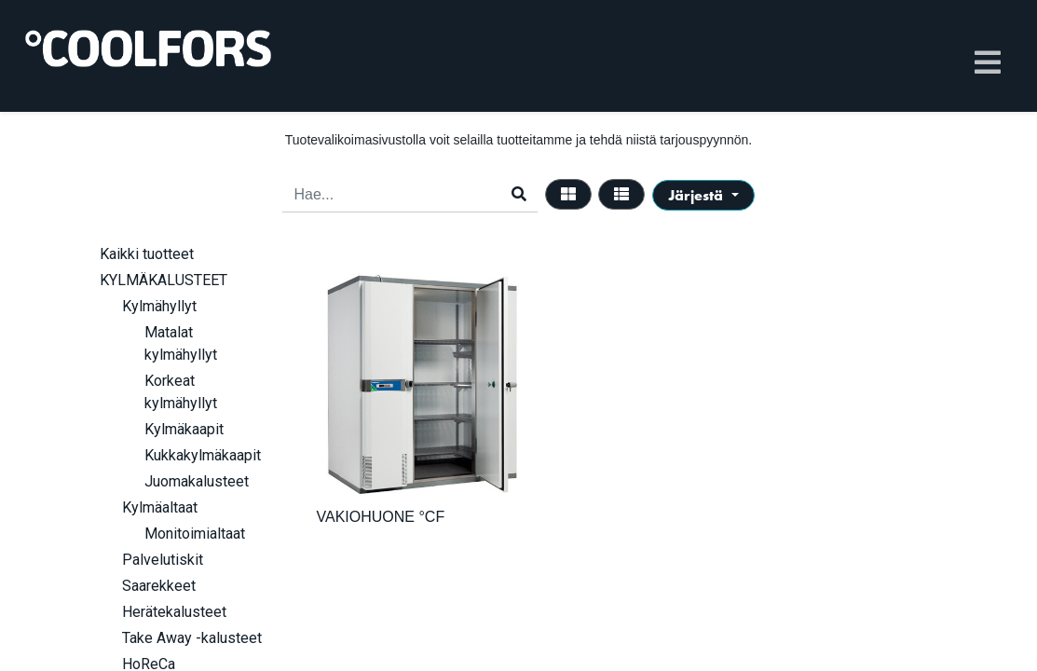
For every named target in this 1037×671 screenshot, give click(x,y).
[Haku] (519, 194)
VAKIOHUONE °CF (381, 517)
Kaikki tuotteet (147, 254)
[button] (703, 195)
